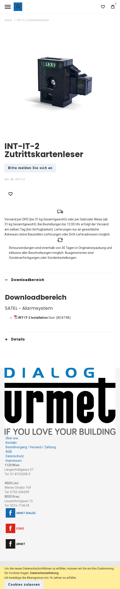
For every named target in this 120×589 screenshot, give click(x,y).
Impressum (14, 460)
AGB (9, 451)
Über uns (12, 438)
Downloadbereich (27, 280)
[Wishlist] (103, 6)
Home (8, 20)
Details (18, 339)
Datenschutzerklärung (44, 573)
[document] (60, 577)
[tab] (60, 280)
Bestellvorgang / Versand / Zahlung (31, 447)
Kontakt (11, 442)
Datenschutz (15, 456)
